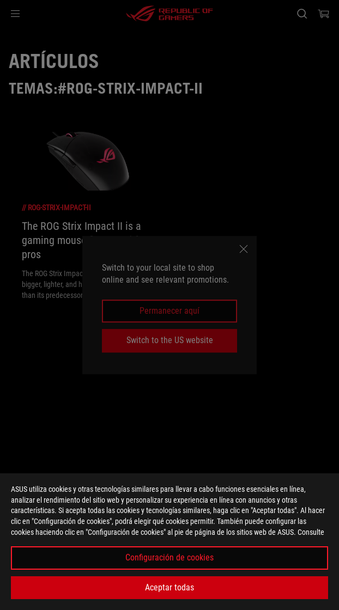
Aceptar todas (169, 587)
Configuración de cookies (169, 557)
